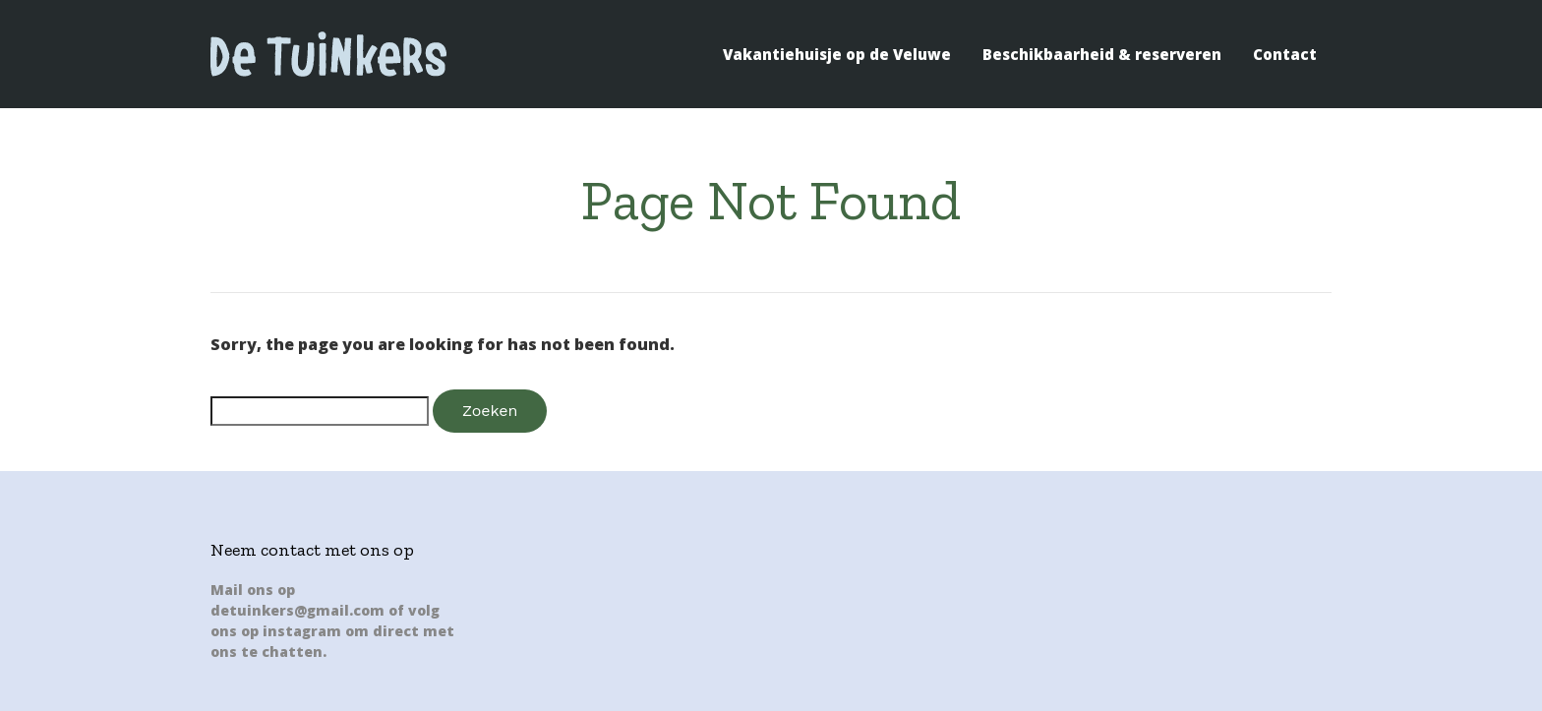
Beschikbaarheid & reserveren (1101, 54)
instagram (302, 631)
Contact (1285, 54)
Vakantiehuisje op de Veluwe (837, 54)
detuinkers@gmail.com (297, 610)
